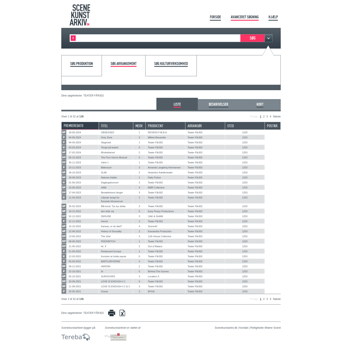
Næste (277, 116)
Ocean (104, 291)
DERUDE (106, 216)
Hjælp (273, 17)
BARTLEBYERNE (110, 261)
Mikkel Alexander (157, 137)
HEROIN (105, 266)
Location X (153, 276)
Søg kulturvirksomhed (171, 64)
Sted (230, 125)
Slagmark (106, 142)
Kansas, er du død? (111, 226)
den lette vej (107, 211)
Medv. (139, 125)
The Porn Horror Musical (114, 157)
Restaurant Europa (111, 251)
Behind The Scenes (158, 271)
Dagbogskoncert (109, 182)
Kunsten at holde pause (113, 256)
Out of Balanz (155, 246)
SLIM (104, 172)
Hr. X (103, 246)
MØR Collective (156, 187)
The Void (105, 236)
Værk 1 (105, 162)
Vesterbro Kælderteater (160, 172)
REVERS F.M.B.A (157, 132)
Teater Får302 (195, 132)
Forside (215, 17)
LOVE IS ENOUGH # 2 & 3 (115, 286)
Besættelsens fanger (112, 192)
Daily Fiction (154, 177)
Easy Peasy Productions (161, 211)
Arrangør (195, 125)
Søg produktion (81, 64)
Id (102, 271)
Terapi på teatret (109, 147)
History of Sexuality (111, 231)
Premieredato (73, 125)
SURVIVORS (108, 276)
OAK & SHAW (155, 216)
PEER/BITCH (108, 241)
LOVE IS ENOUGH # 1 (113, 281)
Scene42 (152, 226)
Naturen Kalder (109, 177)
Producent (155, 125)
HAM (103, 187)
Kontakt (243, 327)
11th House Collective (159, 236)
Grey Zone (106, 137)
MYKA (151, 291)
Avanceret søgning (245, 17)
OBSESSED (107, 132)
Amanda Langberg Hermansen (164, 167)
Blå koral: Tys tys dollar (113, 206)
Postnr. (272, 125)
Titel (104, 125)
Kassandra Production (159, 231)
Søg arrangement (124, 64)
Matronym (106, 167)
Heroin (104, 221)
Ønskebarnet (108, 152)
